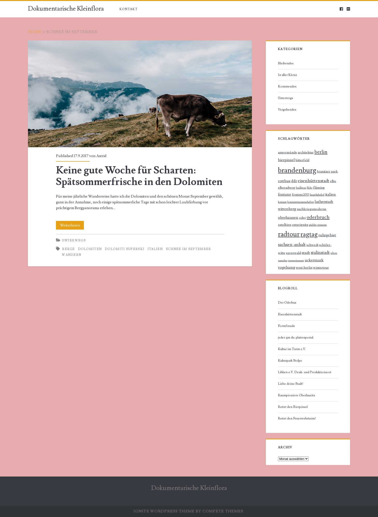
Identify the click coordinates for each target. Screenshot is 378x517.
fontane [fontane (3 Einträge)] (284, 194)
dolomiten (90, 249)
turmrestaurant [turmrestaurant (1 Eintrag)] (296, 260)
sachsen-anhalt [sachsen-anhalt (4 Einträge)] (292, 244)
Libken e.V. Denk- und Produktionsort (304, 372)
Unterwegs (74, 240)
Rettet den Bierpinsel (293, 407)
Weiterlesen (72, 225)
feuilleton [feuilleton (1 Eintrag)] (301, 188)
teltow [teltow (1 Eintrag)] (334, 253)
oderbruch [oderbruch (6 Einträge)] (318, 217)
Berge (68, 249)
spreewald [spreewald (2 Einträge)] (293, 253)
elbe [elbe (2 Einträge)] (333, 181)
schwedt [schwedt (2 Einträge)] (312, 245)
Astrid (101, 155)
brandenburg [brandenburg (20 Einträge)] (297, 170)
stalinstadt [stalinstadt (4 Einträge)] (320, 252)
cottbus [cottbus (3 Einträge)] (284, 181)
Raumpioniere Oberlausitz (296, 395)
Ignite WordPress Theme (164, 511)
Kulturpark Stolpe (290, 361)
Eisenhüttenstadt (290, 314)
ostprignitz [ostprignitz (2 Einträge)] (300, 225)
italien (155, 249)
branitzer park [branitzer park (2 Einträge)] (327, 171)
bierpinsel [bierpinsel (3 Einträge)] (286, 160)
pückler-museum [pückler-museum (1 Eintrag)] (318, 225)
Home (34, 31)
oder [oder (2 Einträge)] (302, 218)
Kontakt (128, 9)
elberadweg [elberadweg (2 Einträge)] (286, 188)
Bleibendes (286, 63)
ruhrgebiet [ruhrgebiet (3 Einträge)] (327, 235)
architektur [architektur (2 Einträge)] (306, 152)
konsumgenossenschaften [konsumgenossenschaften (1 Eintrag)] (300, 202)
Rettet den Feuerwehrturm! (297, 418)
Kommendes (287, 86)
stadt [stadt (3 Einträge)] (306, 252)
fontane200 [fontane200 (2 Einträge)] (300, 194)
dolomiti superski (124, 249)
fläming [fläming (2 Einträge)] (319, 188)
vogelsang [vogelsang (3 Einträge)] (286, 267)
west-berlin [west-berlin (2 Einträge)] (304, 267)
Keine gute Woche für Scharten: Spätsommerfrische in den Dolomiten (140, 93)
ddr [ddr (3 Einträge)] (294, 181)
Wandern (71, 255)
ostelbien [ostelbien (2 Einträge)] (284, 225)
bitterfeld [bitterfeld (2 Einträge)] (302, 160)
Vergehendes (287, 110)
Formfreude (286, 326)
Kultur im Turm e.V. (292, 349)
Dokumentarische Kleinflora (66, 9)
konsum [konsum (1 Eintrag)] (282, 202)
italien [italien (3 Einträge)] (330, 194)
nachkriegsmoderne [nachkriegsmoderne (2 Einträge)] (311, 209)
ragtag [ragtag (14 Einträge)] (309, 234)
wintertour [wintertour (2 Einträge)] (321, 267)
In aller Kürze (287, 75)
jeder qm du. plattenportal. (296, 337)
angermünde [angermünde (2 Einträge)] (287, 152)
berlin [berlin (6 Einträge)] (320, 152)
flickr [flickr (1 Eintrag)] (309, 188)
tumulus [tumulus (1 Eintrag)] (282, 260)
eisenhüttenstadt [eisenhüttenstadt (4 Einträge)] (313, 181)
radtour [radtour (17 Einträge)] (289, 234)
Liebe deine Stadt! (290, 384)
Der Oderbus (287, 303)
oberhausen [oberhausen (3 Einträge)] (288, 217)
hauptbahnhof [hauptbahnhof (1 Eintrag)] (317, 195)
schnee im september (188, 249)
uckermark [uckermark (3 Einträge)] (314, 260)
